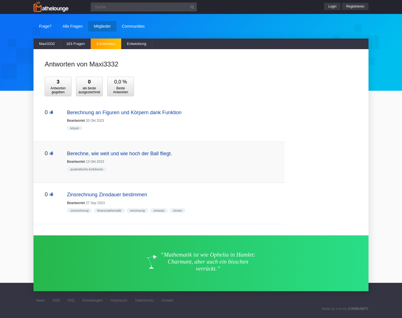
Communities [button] (133, 26)
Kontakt (167, 300)
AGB (55, 300)
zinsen (177, 210)
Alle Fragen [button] (73, 26)
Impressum (119, 300)
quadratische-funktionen (86, 169)
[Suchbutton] (192, 7)
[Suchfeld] (144, 7)
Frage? (45, 26)
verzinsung (137, 210)
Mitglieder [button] (102, 26)
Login (332, 6)
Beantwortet (76, 121)
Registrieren (355, 6)
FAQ (71, 300)
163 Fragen (75, 44)
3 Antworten (106, 44)
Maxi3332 (47, 44)
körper (74, 128)
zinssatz (159, 210)
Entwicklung (136, 44)
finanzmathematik (109, 210)
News (40, 300)
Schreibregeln (92, 300)
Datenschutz (144, 300)
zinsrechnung (79, 210)
